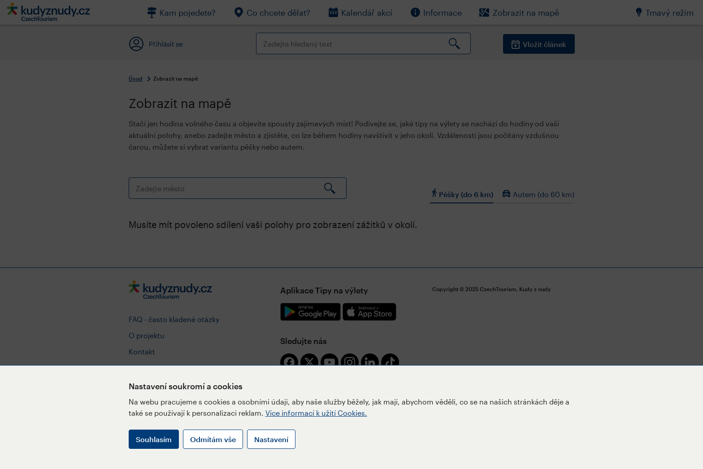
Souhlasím (154, 439)
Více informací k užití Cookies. (316, 413)
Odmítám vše (213, 439)
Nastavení (271, 439)
